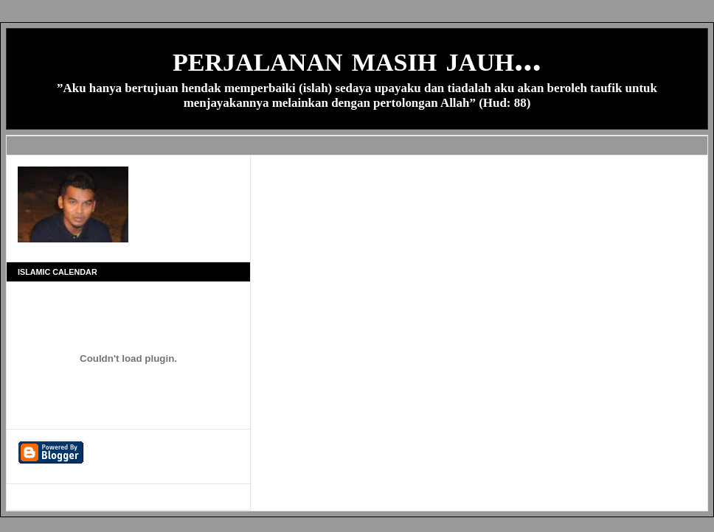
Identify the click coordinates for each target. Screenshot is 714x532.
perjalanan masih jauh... (357, 58)
